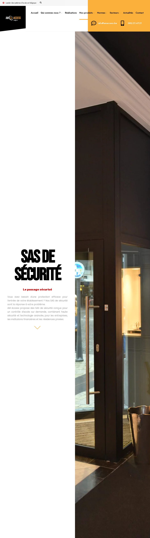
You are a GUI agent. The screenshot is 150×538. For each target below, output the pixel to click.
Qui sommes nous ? (50, 12)
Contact (140, 12)
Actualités (128, 12)
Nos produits (86, 12)
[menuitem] (51, 13)
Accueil (34, 12)
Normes (101, 12)
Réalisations (71, 12)
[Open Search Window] (41, 3)
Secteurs (114, 12)
